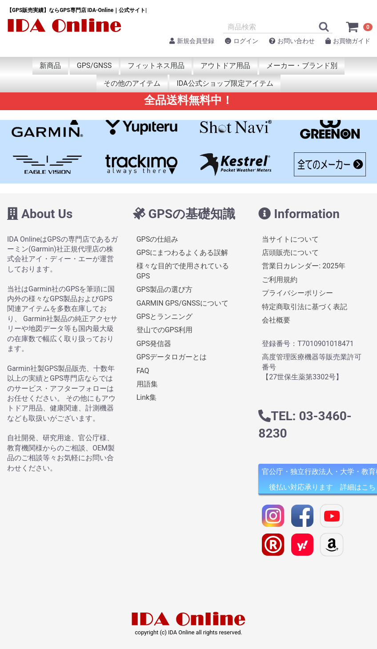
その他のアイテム (132, 83)
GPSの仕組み (157, 239)
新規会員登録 (191, 40)
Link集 (146, 397)
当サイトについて (290, 239)
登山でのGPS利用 (164, 330)
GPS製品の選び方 (164, 289)
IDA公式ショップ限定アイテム (224, 83)
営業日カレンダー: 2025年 (303, 266)
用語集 (147, 384)
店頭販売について (290, 252)
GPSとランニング (164, 316)
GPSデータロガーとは (171, 357)
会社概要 (276, 320)
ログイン (241, 40)
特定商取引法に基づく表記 (304, 307)
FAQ (142, 370)
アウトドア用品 (225, 65)
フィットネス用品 (156, 65)
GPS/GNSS (94, 65)
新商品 (50, 65)
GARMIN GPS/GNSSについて (182, 303)
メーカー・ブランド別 (301, 65)
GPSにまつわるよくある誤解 (182, 252)
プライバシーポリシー (297, 293)
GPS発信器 (154, 343)
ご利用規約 (279, 279)
